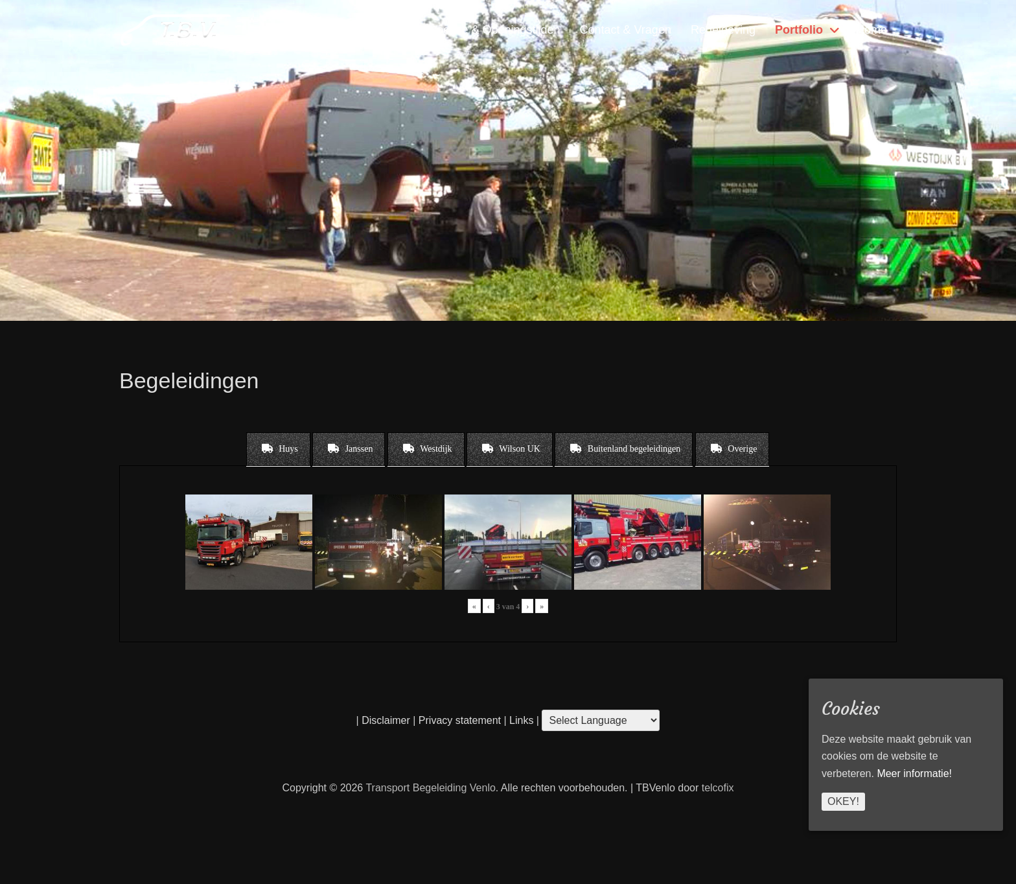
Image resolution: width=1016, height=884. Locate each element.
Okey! (843, 801)
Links (520, 720)
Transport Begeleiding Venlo (430, 787)
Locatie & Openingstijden (495, 29)
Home (871, 29)
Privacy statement (460, 720)
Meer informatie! (914, 773)
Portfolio (799, 29)
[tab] (278, 449)
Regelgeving (723, 29)
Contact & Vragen (625, 29)
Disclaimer (386, 720)
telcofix (718, 787)
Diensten (388, 29)
